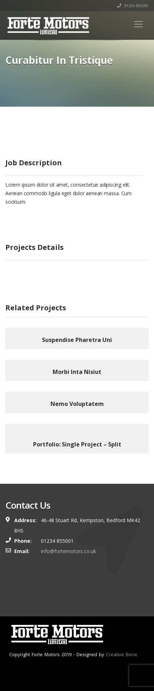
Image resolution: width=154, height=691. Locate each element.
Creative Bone (121, 654)
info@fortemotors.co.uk (68, 551)
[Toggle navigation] (138, 24)
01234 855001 (133, 5)
